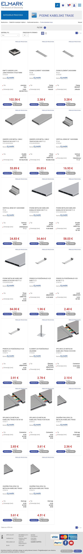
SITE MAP (21, 545)
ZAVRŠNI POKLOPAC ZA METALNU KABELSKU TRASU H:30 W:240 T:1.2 (39, 487)
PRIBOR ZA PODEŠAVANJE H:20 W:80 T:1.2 (40, 279)
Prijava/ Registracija (73, 5)
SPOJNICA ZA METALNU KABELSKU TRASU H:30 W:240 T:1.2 (39, 419)
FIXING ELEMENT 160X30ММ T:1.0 (39, 72)
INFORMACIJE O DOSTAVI (23, 535)
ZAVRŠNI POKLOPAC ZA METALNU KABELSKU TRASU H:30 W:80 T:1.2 (66, 419)
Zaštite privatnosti (23, 542)
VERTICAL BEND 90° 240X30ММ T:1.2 (13, 209)
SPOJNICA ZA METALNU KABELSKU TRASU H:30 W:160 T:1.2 (13, 419)
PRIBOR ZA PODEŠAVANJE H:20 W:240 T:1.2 (13, 350)
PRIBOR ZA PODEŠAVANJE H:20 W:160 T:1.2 (67, 279)
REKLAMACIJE (10, 542)
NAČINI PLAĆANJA (34, 535)
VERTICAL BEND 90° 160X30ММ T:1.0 (67, 140)
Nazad (80, 22)
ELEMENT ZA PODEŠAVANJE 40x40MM (39, 350)
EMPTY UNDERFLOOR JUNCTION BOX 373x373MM (12, 72)
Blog (7, 545)
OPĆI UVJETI (10, 535)
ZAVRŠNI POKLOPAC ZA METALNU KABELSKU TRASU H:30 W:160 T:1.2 (12, 487)
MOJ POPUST (62, 5)
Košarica (68, 5)
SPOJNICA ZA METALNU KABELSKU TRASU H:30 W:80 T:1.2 (66, 350)
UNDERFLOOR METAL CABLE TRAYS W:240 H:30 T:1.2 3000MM (39, 140)
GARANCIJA (9, 538)
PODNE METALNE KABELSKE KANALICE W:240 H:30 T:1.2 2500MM (12, 280)
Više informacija (66, 551)
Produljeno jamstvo (23, 539)
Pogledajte (7, 104)
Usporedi (17, 104)
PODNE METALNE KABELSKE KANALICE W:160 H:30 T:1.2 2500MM (66, 209)
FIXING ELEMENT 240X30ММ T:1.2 (66, 72)
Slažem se (77, 551)
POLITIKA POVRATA (33, 539)
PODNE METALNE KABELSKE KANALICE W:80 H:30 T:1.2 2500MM (39, 209)
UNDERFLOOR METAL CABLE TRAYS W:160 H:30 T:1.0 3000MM (12, 140)
